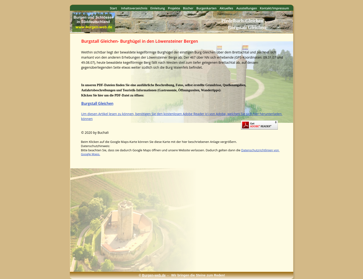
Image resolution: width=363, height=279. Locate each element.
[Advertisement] (179, 257)
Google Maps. (90, 154)
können (87, 119)
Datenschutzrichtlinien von (260, 150)
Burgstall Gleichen (97, 103)
